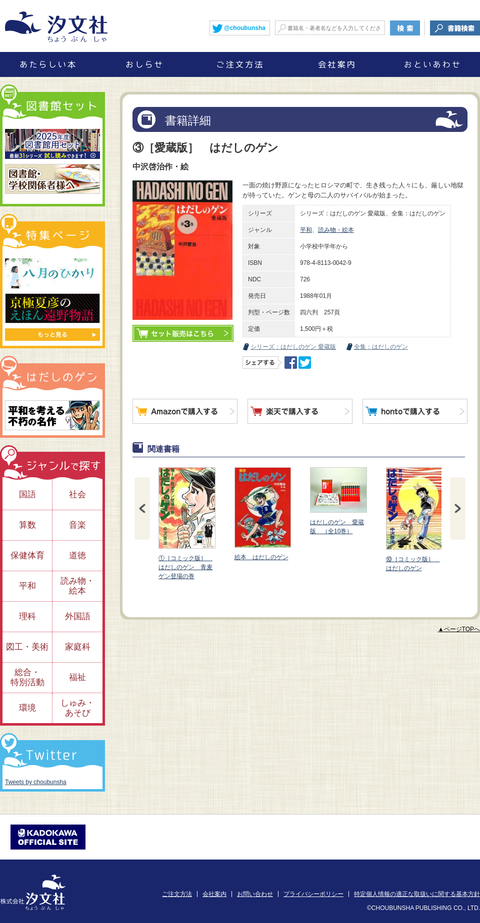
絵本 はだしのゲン (262, 514)
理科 (27, 616)
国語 (27, 494)
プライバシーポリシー (314, 894)
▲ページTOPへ (459, 629)
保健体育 (27, 555)
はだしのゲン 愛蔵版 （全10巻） (338, 501)
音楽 (77, 525)
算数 (27, 525)
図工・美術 (27, 647)
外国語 (77, 616)
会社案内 (214, 894)
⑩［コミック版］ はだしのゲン (414, 519)
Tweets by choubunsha (35, 782)
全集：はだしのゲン (381, 346)
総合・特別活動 (27, 677)
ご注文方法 (177, 894)
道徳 (77, 555)
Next (458, 508)
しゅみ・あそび (77, 708)
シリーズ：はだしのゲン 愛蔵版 (293, 346)
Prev (142, 508)
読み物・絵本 (336, 229)
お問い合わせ (255, 894)
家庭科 (77, 647)
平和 (306, 229)
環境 (27, 708)
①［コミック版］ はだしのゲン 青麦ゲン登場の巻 (186, 523)
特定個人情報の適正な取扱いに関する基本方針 (417, 894)
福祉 (77, 677)
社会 (77, 494)
